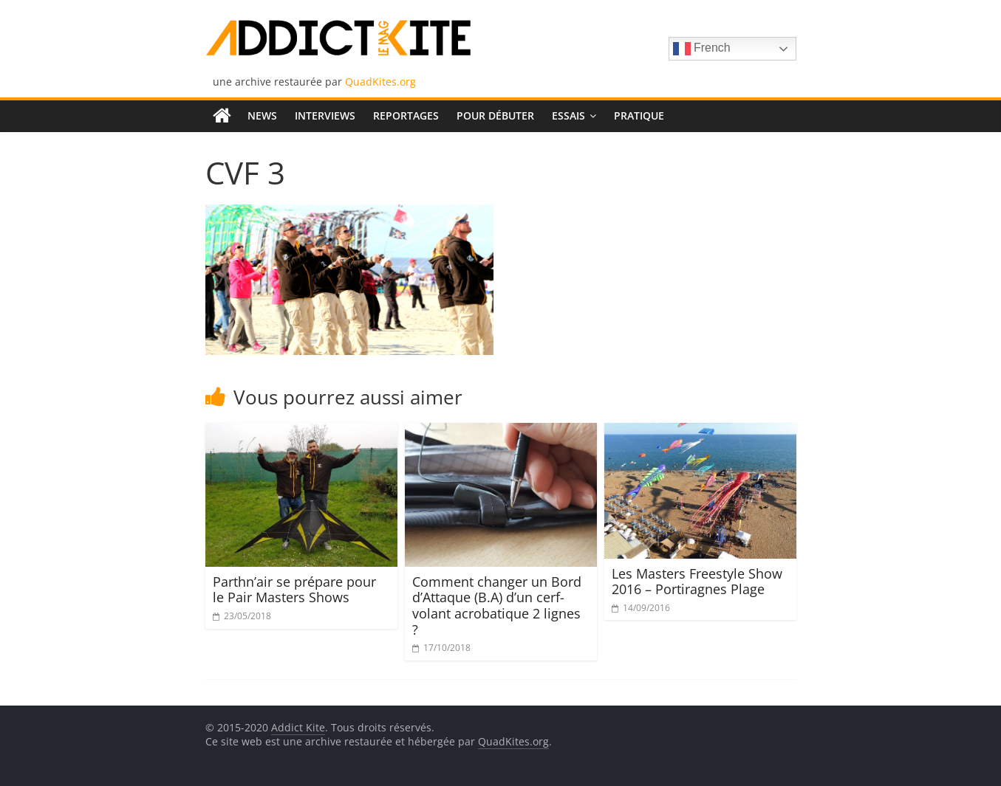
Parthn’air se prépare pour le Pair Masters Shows (294, 590)
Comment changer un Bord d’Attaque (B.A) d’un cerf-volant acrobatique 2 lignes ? (496, 605)
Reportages (406, 115)
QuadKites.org (380, 82)
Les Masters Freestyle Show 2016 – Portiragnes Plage (697, 582)
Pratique (639, 115)
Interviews (325, 115)
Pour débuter (495, 115)
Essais (568, 115)
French (702, 49)
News (262, 115)
